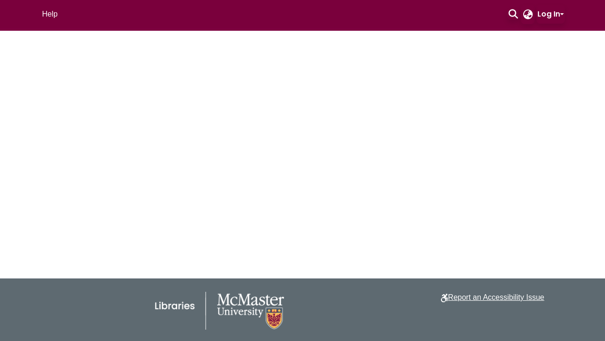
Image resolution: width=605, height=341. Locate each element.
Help (50, 14)
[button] (513, 14)
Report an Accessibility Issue (496, 297)
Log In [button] (548, 14)
